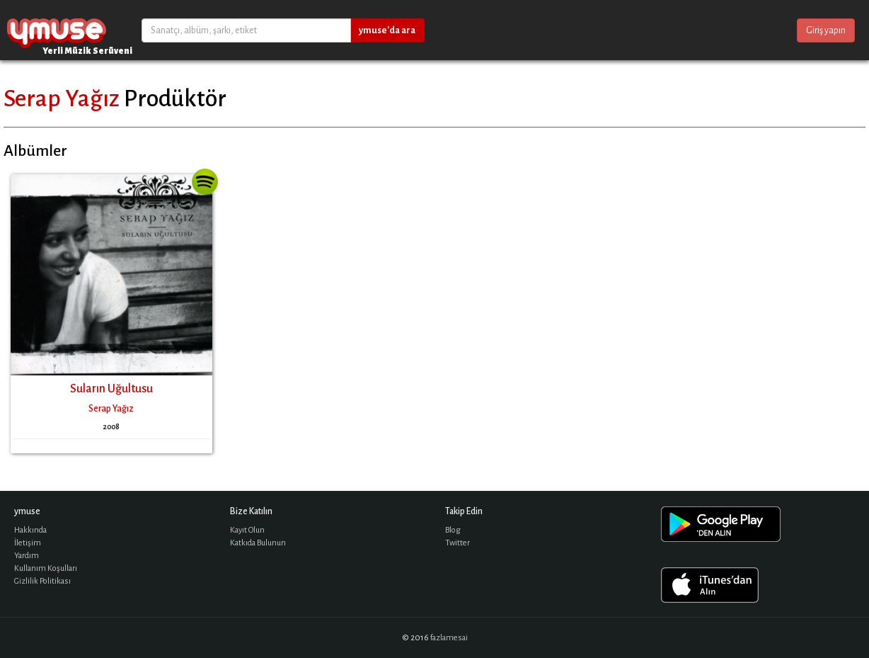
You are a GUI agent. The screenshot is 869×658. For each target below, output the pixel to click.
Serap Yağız (62, 98)
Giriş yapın (826, 30)
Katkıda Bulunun (258, 543)
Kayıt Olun (247, 530)
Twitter (457, 543)
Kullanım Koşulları (45, 568)
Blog (453, 530)
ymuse (56, 30)
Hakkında (30, 530)
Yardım (26, 555)
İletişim (27, 543)
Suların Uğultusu (111, 388)
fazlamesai (449, 637)
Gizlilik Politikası (42, 581)
